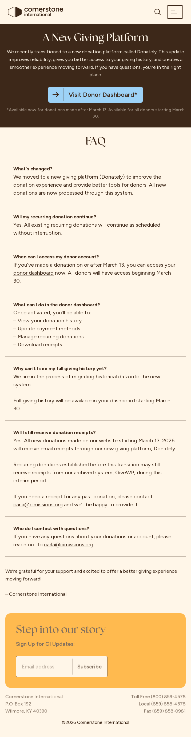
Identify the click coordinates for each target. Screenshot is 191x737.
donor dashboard (33, 273)
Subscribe (89, 667)
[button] (175, 12)
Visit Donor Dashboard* (103, 94)
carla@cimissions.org (38, 504)
